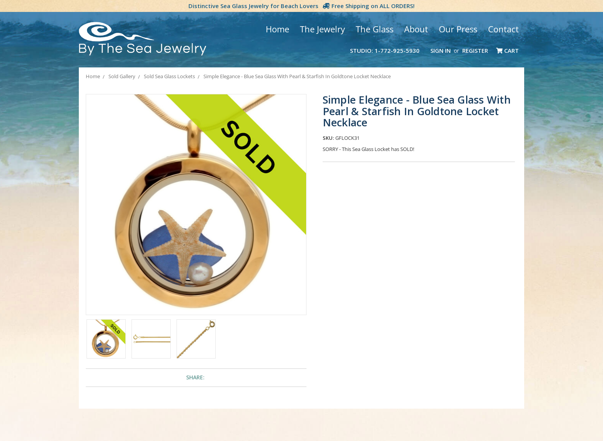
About (416, 29)
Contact (503, 29)
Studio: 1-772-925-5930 (385, 50)
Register (475, 50)
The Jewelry (322, 29)
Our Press (458, 29)
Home (277, 29)
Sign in (440, 50)
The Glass (374, 29)
